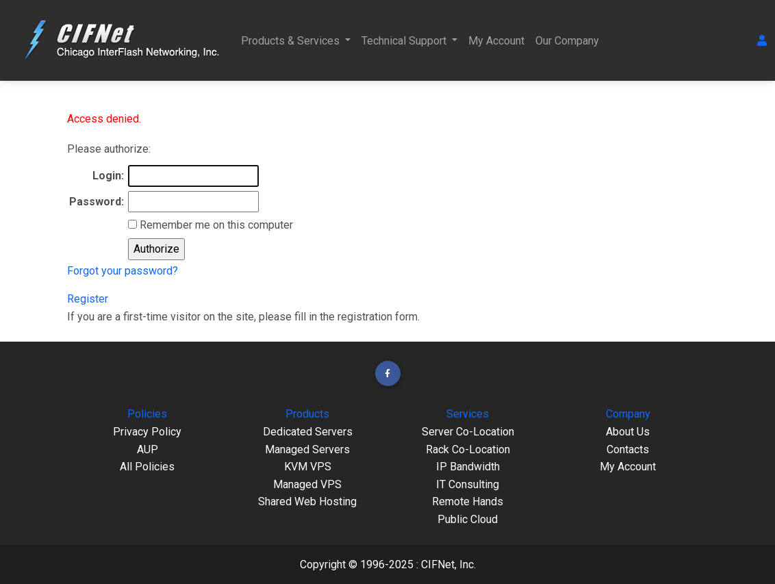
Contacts (628, 449)
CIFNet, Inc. (448, 564)
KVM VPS (307, 466)
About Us (628, 431)
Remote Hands (467, 501)
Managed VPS (307, 484)
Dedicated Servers (308, 431)
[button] (762, 40)
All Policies (147, 466)
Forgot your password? (122, 270)
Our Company (567, 40)
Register (87, 298)
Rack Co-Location (468, 449)
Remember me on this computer (215, 224)
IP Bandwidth (468, 466)
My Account (496, 40)
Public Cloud (467, 519)
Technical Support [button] (405, 40)
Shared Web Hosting (307, 501)
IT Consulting (467, 484)
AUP (147, 449)
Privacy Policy (147, 431)
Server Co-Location (468, 431)
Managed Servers (307, 449)
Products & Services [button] (291, 40)
